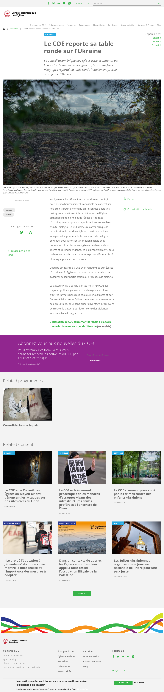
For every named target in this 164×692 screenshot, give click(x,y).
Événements (84, 25)
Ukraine (9, 210)
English (157, 37)
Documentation (127, 25)
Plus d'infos (82, 689)
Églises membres (56, 25)
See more (82, 593)
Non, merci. (140, 682)
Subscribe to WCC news (19, 253)
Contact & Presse (146, 25)
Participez (112, 25)
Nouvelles (71, 25)
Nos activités (99, 25)
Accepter (123, 682)
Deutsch (156, 41)
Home (4, 29)
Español (156, 45)
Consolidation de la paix (139, 209)
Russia (8, 215)
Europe (131, 199)
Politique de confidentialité (29, 364)
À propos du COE (37, 25)
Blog (159, 25)
